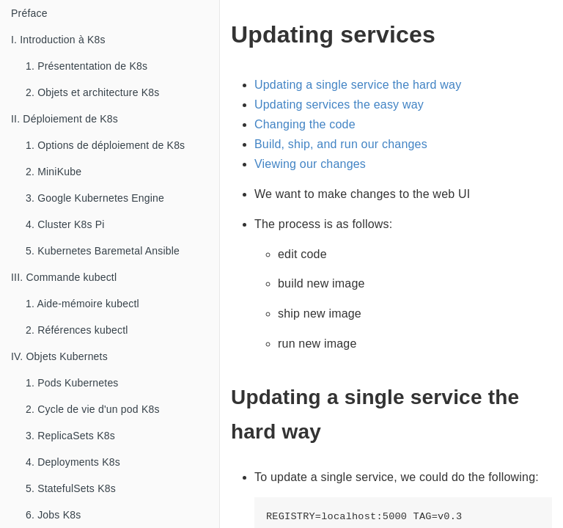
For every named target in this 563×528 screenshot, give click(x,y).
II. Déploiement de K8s (64, 119)
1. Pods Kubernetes (72, 383)
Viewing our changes (310, 164)
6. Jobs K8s (53, 515)
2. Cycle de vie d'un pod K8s (93, 409)
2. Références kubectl (77, 330)
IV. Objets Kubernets (59, 356)
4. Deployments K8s (73, 462)
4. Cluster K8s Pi (65, 224)
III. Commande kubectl (64, 277)
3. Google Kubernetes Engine (95, 198)
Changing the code (305, 124)
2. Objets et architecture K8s (92, 92)
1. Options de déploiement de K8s (105, 145)
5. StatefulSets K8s (71, 488)
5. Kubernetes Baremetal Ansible (103, 251)
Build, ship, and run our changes (340, 144)
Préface (29, 13)
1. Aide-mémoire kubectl (82, 303)
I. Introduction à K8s (58, 39)
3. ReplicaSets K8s (70, 435)
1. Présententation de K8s (86, 66)
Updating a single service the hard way (357, 84)
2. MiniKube (53, 171)
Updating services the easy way (339, 104)
